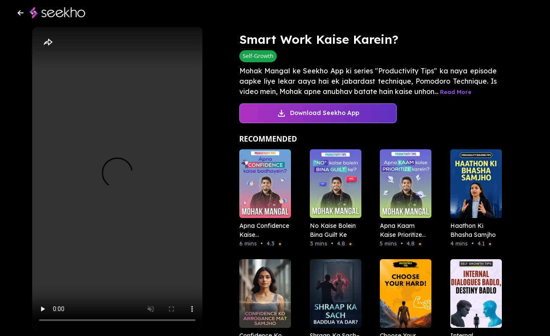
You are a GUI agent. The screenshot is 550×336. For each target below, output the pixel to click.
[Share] (47, 42)
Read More (455, 91)
